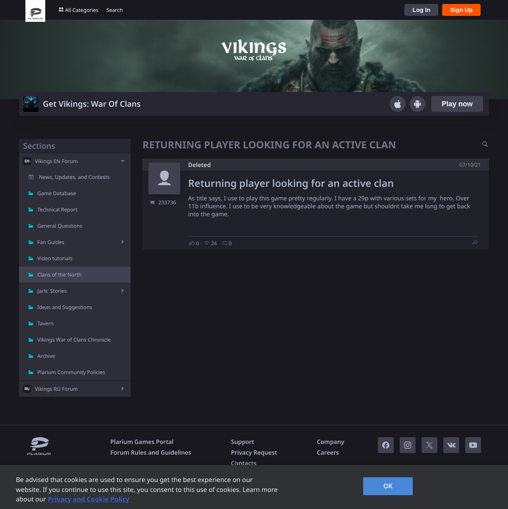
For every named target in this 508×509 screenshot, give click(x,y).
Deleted (199, 165)
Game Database (56, 193)
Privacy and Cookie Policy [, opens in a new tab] (88, 499)
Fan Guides (50, 242)
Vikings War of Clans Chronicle (74, 339)
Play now (457, 104)
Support (242, 442)
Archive (46, 355)
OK (388, 486)
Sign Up (461, 9)
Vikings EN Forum (56, 161)
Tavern (45, 323)
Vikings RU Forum (56, 388)
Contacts (243, 463)
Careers (328, 453)
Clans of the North (59, 274)
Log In (421, 9)
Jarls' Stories (52, 290)
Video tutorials (55, 258)
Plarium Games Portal (141, 442)
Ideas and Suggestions (64, 307)
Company (330, 442)
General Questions (59, 225)
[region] (254, 487)
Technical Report (57, 209)
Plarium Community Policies (71, 372)
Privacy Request (254, 453)
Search (114, 9)
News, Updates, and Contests (74, 177)
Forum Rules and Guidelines (150, 453)
